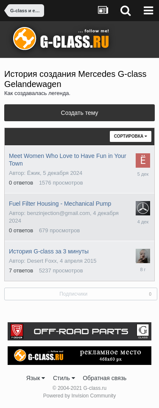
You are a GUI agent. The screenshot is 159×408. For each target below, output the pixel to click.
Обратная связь (104, 378)
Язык (35, 378)
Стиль (64, 378)
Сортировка (130, 136)
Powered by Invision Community (79, 396)
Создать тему (79, 112)
